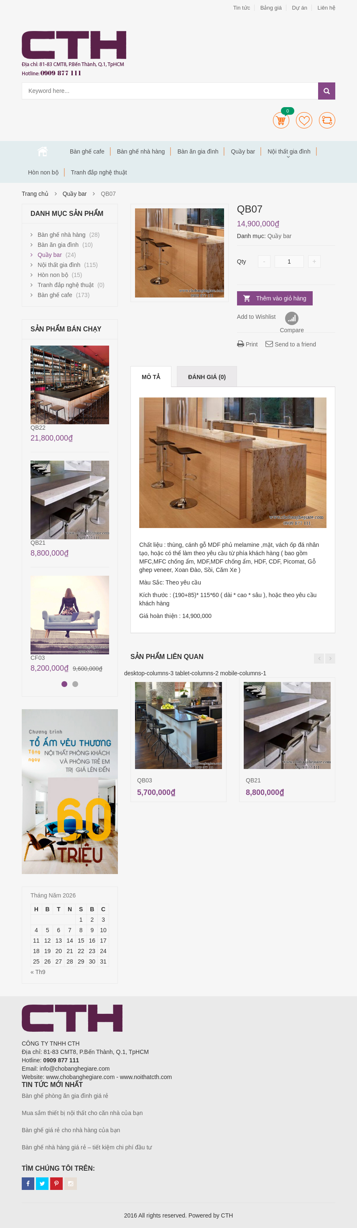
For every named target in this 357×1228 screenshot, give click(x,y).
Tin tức (241, 8)
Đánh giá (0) (207, 377)
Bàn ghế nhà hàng (141, 151)
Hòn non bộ (43, 172)
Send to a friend (290, 344)
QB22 (38, 427)
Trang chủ (43, 151)
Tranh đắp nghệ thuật (99, 172)
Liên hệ (326, 8)
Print (247, 344)
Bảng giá (271, 8)
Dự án (299, 8)
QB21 (253, 780)
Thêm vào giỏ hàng (281, 298)
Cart (281, 120)
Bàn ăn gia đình (197, 151)
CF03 (38, 657)
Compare (327, 120)
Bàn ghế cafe (87, 151)
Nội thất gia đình (289, 151)
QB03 (144, 780)
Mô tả (151, 377)
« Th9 (38, 972)
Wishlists (304, 120)
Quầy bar (243, 151)
